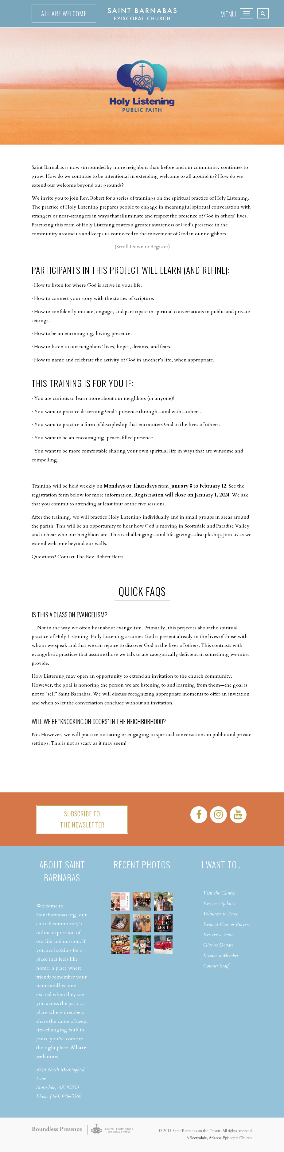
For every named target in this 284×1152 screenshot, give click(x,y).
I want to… (221, 864)
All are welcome (64, 13)
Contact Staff (216, 966)
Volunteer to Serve (220, 914)
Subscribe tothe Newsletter (82, 819)
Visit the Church (219, 893)
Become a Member (220, 955)
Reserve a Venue (218, 934)
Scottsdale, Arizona (206, 1138)
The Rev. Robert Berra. (100, 556)
